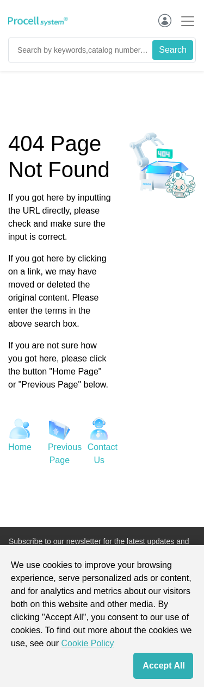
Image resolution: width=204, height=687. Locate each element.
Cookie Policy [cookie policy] (87, 643)
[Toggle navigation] (184, 21)
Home (20, 447)
